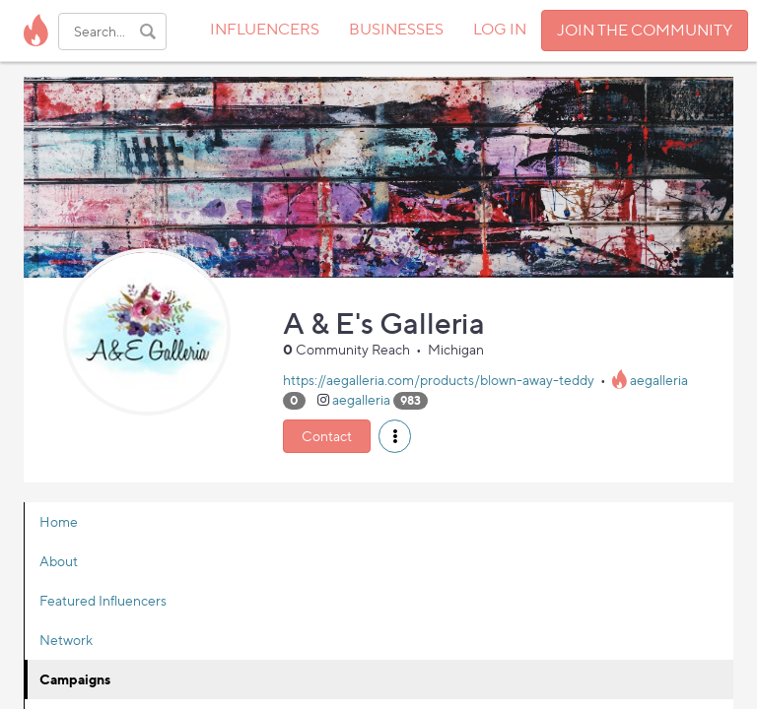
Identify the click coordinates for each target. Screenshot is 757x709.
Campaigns (74, 679)
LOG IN (499, 29)
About (58, 560)
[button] (394, 436)
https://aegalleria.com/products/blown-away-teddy (438, 379)
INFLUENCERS (264, 29)
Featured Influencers (103, 600)
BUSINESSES (396, 29)
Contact (327, 435)
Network (66, 639)
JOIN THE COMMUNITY (644, 30)
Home (58, 521)
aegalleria (659, 379)
